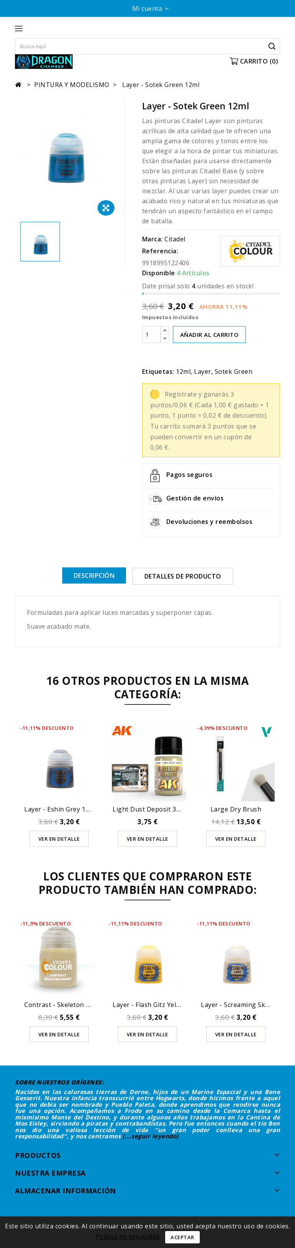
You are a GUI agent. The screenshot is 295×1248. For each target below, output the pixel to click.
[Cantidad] (151, 334)
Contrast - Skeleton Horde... (66, 1004)
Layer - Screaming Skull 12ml (245, 1004)
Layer (202, 371)
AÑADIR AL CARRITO (209, 334)
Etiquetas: (158, 371)
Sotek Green (234, 371)
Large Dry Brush (236, 809)
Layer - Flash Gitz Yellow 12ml (158, 1004)
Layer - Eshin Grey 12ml (60, 809)
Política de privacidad (128, 1236)
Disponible (158, 273)
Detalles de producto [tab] (182, 576)
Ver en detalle (59, 838)
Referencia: (160, 251)
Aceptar (182, 1237)
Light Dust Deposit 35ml (150, 809)
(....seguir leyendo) (151, 1136)
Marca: (152, 239)
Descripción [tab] (94, 575)
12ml (183, 371)
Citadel (175, 239)
